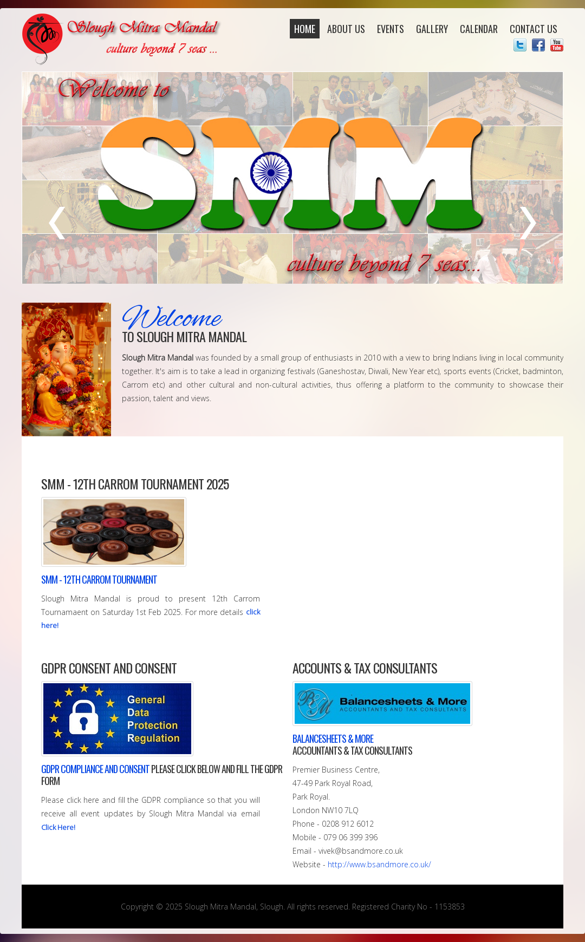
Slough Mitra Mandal (123, 39)
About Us (346, 29)
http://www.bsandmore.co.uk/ (379, 864)
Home (304, 29)
